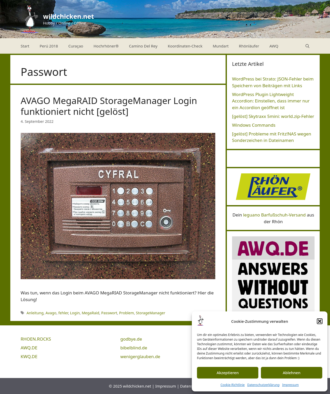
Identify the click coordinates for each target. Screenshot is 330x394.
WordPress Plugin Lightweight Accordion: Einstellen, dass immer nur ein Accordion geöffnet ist (271, 100)
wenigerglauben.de (140, 356)
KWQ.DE (29, 356)
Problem (126, 312)
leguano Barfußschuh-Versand (274, 215)
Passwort (109, 312)
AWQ (273, 46)
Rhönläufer (249, 46)
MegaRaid (90, 312)
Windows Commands (254, 125)
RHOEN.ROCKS (36, 339)
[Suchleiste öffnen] (307, 46)
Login (75, 312)
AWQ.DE (29, 348)
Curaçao (75, 46)
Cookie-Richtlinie (232, 385)
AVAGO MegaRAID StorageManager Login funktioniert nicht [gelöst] (109, 105)
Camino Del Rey (143, 46)
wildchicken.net (68, 16)
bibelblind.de (133, 348)
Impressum (290, 385)
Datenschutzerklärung (263, 385)
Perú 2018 (49, 46)
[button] (319, 321)
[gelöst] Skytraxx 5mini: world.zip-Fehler (273, 116)
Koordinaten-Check (185, 46)
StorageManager (150, 312)
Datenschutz (191, 386)
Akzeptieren (228, 372)
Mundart (220, 46)
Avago (50, 312)
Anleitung (35, 312)
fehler (63, 312)
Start (25, 46)
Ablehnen (292, 372)
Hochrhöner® (106, 46)
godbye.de (131, 339)
